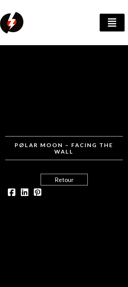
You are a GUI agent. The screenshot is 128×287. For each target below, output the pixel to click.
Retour (64, 179)
